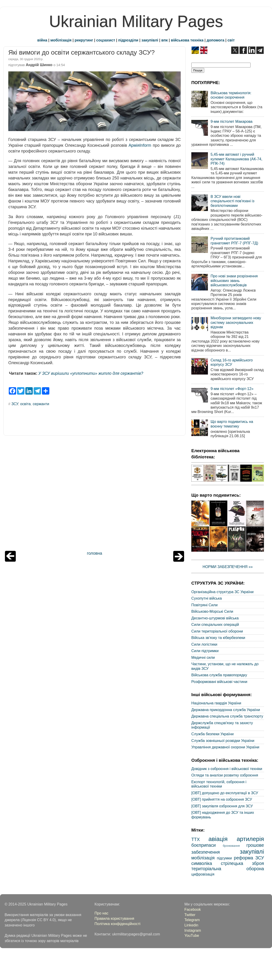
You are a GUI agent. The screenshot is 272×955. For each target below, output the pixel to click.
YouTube (191, 935)
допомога (215, 40)
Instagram (192, 930)
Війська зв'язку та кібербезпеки (218, 638)
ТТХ (195, 839)
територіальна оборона (227, 868)
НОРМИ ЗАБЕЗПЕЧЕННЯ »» (228, 567)
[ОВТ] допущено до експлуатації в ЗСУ (224, 793)
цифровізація (202, 874)
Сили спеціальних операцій (215, 624)
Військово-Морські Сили (212, 611)
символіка (201, 863)
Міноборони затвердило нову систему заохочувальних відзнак (235, 322)
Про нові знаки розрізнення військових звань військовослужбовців (234, 280)
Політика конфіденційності (117, 924)
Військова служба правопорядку (219, 675)
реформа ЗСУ (249, 857)
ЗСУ (15, 404)
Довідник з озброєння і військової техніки (226, 769)
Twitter (189, 915)
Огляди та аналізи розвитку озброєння (224, 775)
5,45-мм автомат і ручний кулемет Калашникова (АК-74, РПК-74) (236, 158)
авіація (218, 839)
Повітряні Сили (204, 605)
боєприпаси (203, 845)
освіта (25, 404)
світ (231, 40)
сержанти (41, 404)
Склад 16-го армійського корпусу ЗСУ (231, 362)
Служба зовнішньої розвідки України (222, 740)
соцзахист (105, 40)
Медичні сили (203, 657)
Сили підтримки (205, 651)
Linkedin (191, 925)
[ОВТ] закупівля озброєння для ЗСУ (222, 806)
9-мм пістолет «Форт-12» (231, 389)
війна (42, 40)
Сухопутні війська (206, 598)
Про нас (101, 913)
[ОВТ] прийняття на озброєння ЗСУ (221, 799)
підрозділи (128, 40)
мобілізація (61, 40)
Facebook (192, 909)
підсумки (224, 858)
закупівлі (150, 40)
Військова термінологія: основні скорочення (230, 95)
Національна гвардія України (216, 703)
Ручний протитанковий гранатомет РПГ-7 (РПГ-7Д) (234, 240)
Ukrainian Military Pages (136, 21)
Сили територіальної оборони (217, 631)
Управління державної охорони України (225, 747)
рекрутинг (84, 40)
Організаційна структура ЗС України (222, 592)
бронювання (231, 845)
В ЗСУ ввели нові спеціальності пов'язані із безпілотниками (232, 201)
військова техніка (187, 40)
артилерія (250, 839)
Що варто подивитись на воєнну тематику (231, 423)
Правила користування (114, 918)
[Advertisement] (94, 494)
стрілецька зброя (242, 863)
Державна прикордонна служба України (225, 710)
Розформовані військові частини (219, 682)
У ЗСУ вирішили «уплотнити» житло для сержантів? (90, 373)
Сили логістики (204, 644)
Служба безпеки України (212, 734)
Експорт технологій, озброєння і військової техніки (218, 784)
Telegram (192, 920)
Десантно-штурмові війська (215, 618)
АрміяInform (140, 145)
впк (164, 40)
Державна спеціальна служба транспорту (227, 716)
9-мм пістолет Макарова (231, 121)
